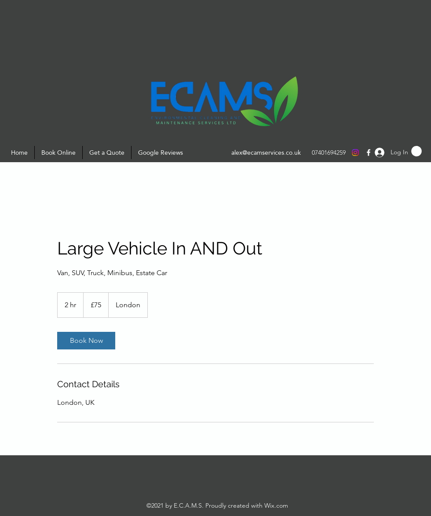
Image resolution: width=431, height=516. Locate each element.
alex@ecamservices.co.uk (266, 152)
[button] (416, 151)
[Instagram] (355, 152)
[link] (86, 340)
